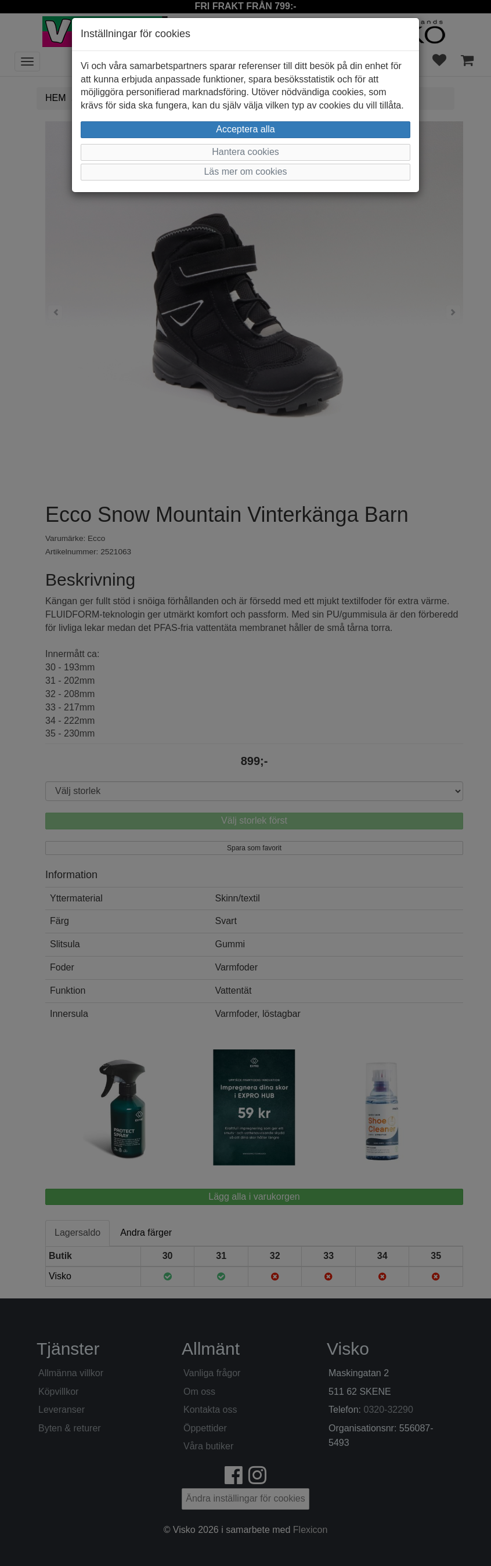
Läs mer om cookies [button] (245, 171)
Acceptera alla (245, 129)
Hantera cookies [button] (245, 152)
